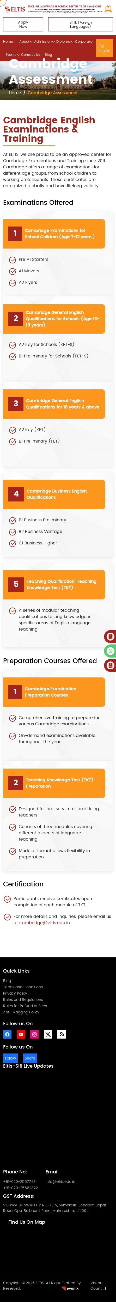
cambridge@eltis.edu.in (44, 923)
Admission (43, 41)
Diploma (63, 41)
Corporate (84, 41)
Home (8, 41)
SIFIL (81, 25)
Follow (10, 1058)
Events (10, 55)
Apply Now (23, 25)
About (24, 41)
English (104, 48)
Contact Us (30, 55)
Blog (48, 55)
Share (30, 1058)
